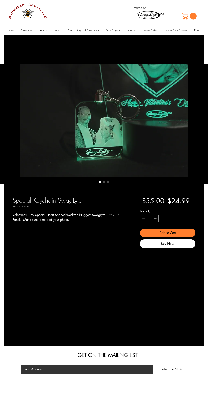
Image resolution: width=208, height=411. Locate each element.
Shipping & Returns (73, 393)
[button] (189, 16)
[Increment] (155, 218)
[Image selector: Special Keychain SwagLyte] (100, 182)
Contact (66, 399)
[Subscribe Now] (171, 369)
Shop (65, 387)
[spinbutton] (149, 218)
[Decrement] (143, 218)
